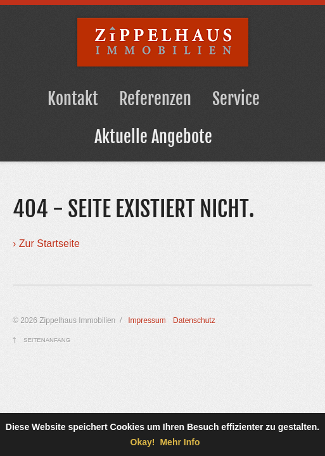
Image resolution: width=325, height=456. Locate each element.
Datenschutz (194, 320)
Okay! (143, 442)
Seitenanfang (46, 339)
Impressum (146, 320)
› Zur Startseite (46, 243)
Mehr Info (180, 442)
